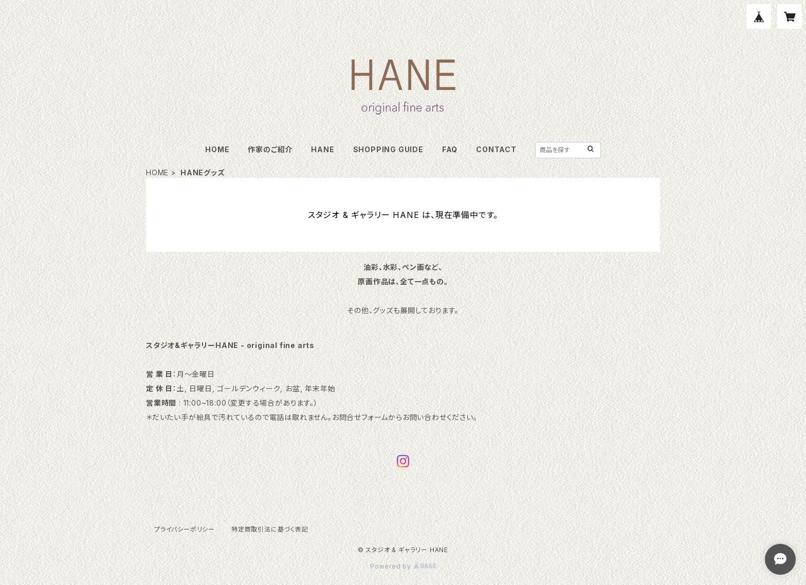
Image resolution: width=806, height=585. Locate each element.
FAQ (449, 149)
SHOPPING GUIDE (388, 149)
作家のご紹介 (270, 149)
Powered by (403, 566)
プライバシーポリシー (184, 529)
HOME (217, 149)
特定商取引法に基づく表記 (269, 529)
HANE (322, 149)
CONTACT (496, 149)
